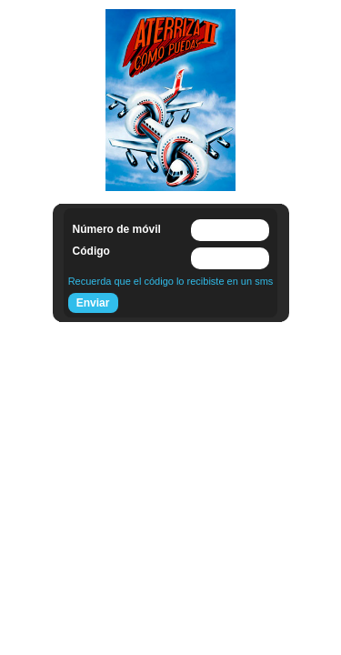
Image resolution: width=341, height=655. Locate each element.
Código (91, 251)
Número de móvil (117, 229)
